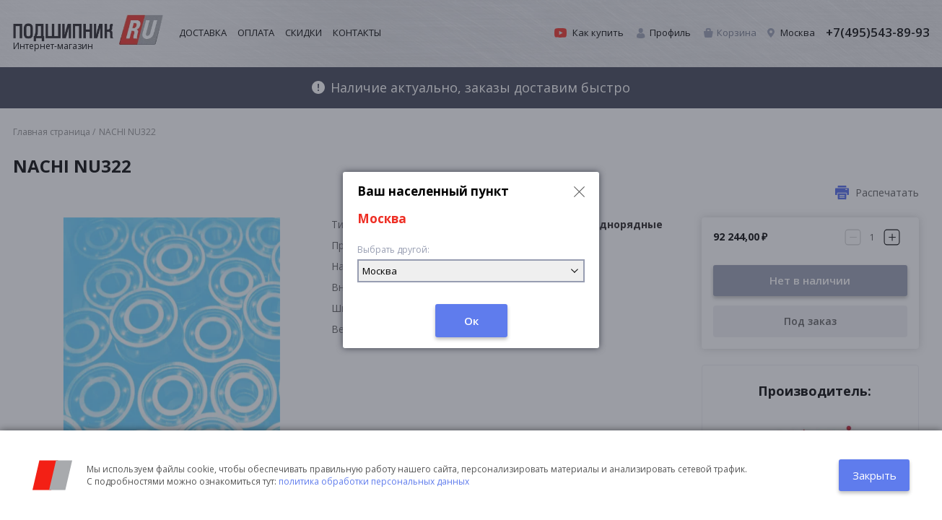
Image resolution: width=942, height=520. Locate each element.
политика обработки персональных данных (374, 481)
